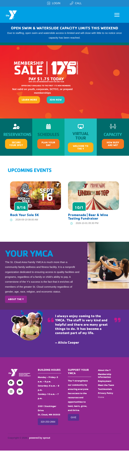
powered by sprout (39, 437)
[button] (117, 15)
